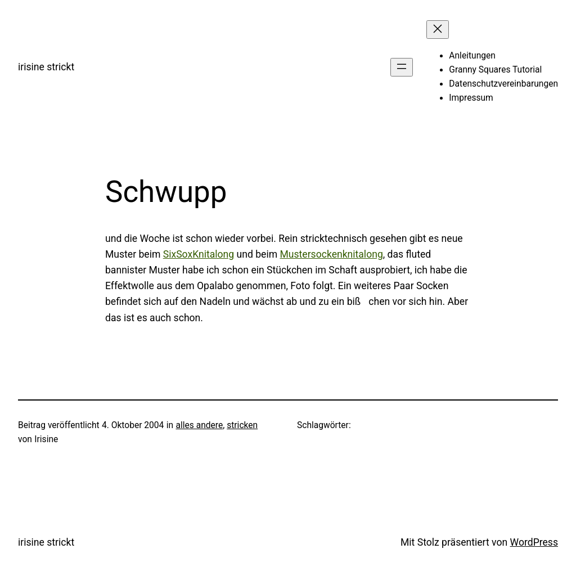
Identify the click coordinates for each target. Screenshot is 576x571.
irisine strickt (46, 67)
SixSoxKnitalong (198, 254)
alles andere (199, 425)
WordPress (534, 542)
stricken (242, 425)
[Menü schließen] (437, 29)
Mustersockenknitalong (331, 254)
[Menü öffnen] (401, 67)
